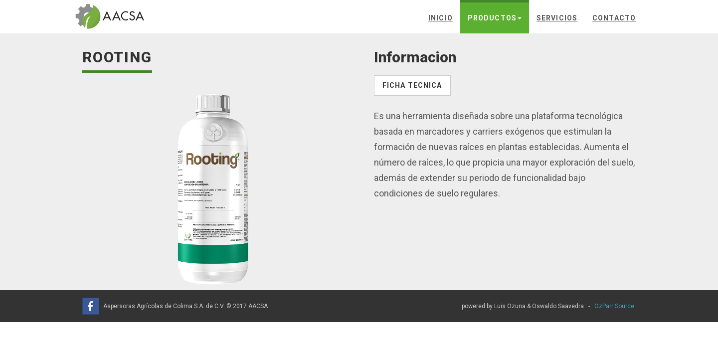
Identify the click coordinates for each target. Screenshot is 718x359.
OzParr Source (614, 306)
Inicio (440, 18)
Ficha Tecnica (412, 85)
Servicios (557, 18)
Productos (495, 18)
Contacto (614, 18)
